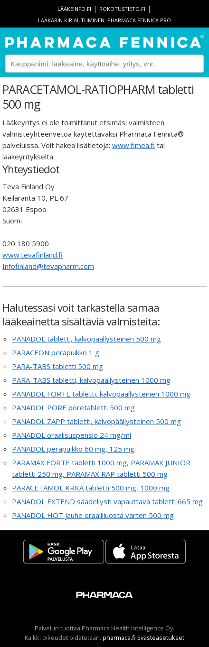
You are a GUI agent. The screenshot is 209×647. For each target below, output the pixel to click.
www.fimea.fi (133, 145)
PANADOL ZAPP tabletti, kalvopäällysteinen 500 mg (96, 421)
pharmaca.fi (119, 637)
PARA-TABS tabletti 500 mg (57, 366)
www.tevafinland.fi (32, 254)
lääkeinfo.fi (74, 8)
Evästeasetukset (160, 637)
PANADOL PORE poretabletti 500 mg (73, 407)
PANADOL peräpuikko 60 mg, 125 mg (73, 448)
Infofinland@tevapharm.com (48, 266)
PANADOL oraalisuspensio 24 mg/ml (71, 435)
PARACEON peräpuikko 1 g (55, 352)
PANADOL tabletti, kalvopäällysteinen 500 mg (86, 338)
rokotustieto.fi (122, 8)
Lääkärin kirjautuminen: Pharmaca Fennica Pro (104, 20)
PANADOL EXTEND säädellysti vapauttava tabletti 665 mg (107, 501)
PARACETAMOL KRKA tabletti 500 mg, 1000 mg (91, 487)
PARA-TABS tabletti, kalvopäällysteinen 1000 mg (91, 380)
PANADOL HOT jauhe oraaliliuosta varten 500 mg (93, 515)
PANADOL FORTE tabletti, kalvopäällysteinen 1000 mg (101, 393)
